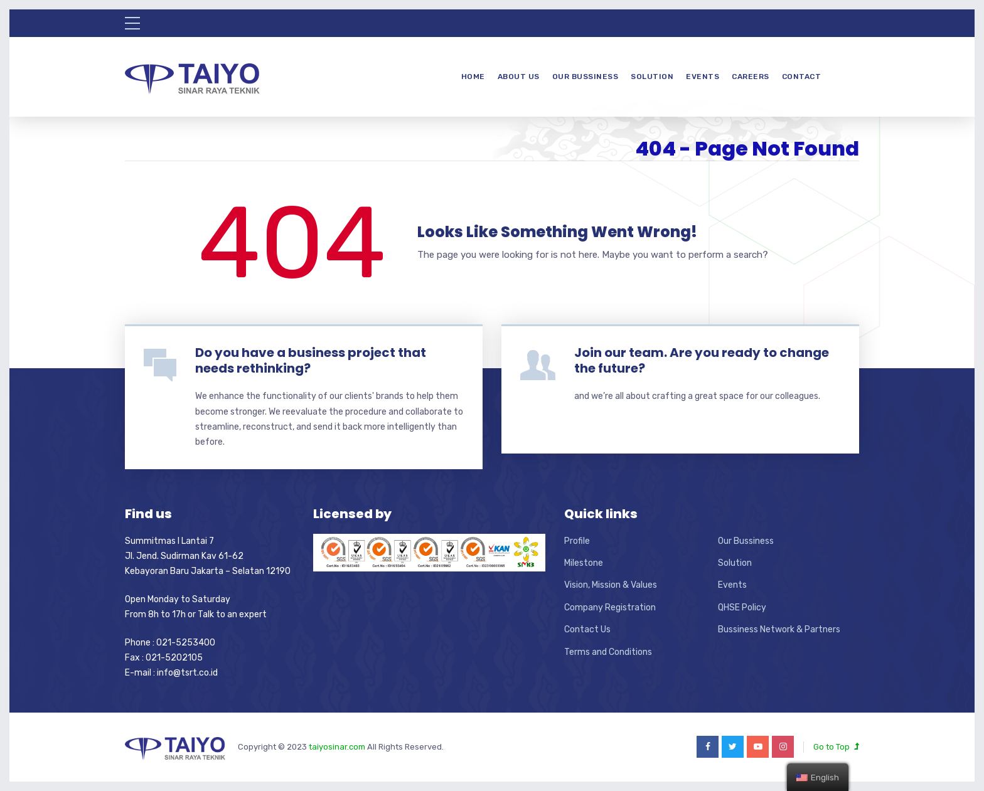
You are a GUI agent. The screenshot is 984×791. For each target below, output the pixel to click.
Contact (801, 76)
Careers (750, 76)
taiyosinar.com (338, 746)
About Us (519, 76)
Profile (577, 541)
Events (702, 76)
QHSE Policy (742, 607)
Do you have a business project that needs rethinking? (310, 360)
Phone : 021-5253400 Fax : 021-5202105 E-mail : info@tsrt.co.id (171, 658)
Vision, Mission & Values (610, 585)
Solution (652, 76)
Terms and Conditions (608, 652)
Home (473, 76)
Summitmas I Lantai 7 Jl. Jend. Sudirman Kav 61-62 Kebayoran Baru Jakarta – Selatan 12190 (208, 556)
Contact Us (587, 629)
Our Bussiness (585, 76)
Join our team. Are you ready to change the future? (701, 360)
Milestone (583, 563)
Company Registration (610, 607)
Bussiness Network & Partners (779, 629)
